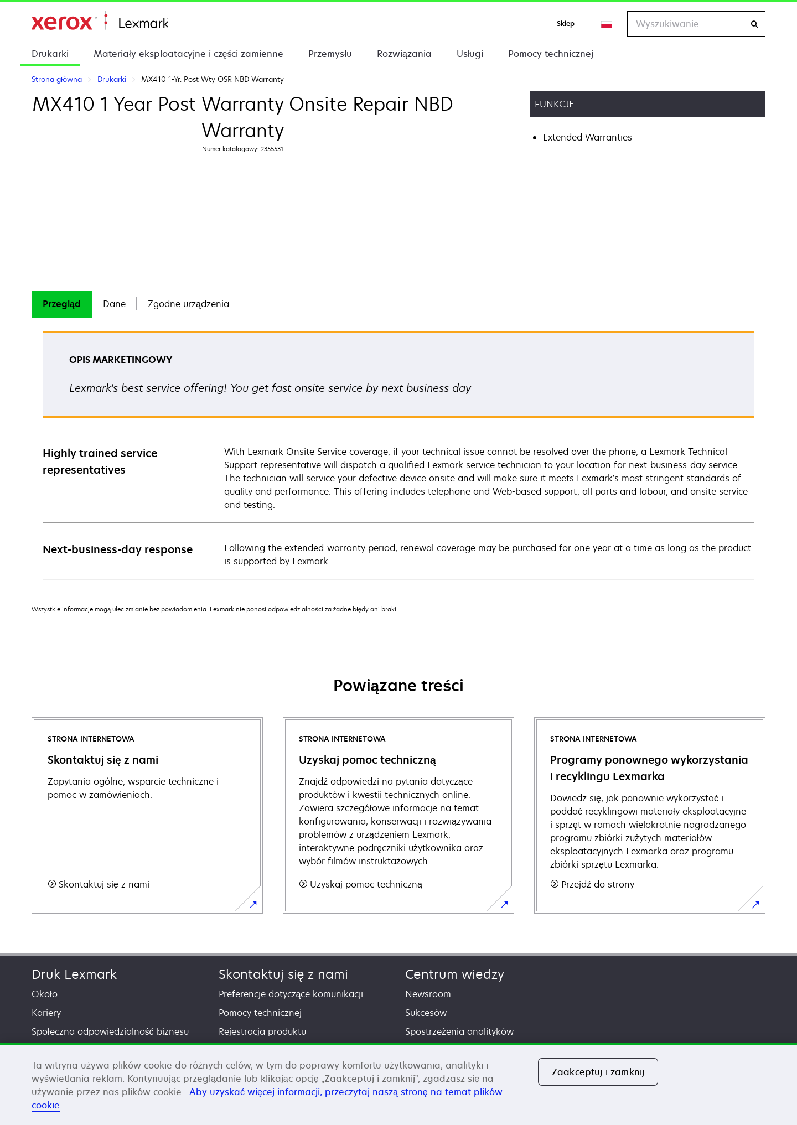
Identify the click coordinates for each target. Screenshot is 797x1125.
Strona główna (100, 20)
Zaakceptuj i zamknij (598, 1072)
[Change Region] (607, 24)
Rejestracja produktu (262, 1031)
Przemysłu (330, 54)
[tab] (62, 304)
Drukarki (50, 54)
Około (45, 994)
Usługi (470, 54)
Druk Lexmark (74, 974)
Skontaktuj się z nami (284, 974)
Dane (114, 304)
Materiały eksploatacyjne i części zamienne (188, 54)
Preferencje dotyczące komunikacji (291, 994)
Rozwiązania (404, 54)
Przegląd (62, 304)
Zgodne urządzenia (188, 304)
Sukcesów (426, 1013)
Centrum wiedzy (454, 974)
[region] (398, 1084)
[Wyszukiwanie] (754, 24)
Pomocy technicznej (550, 54)
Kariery (46, 1013)
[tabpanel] (398, 454)
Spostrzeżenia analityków (459, 1031)
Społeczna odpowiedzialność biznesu (110, 1031)
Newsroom (428, 994)
